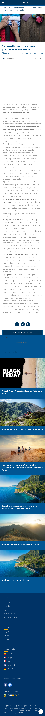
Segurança (7, 610)
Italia (8, 661)
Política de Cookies (9, 614)
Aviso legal (7, 602)
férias (18, 337)
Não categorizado (16, 8)
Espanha (10, 654)
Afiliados (6, 639)
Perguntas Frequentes (11, 632)
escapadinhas (8, 337)
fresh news (26, 337)
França (9, 658)
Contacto (6, 636)
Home (4, 8)
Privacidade (7, 606)
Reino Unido (11, 665)
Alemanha (10, 669)
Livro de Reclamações (10, 617)
